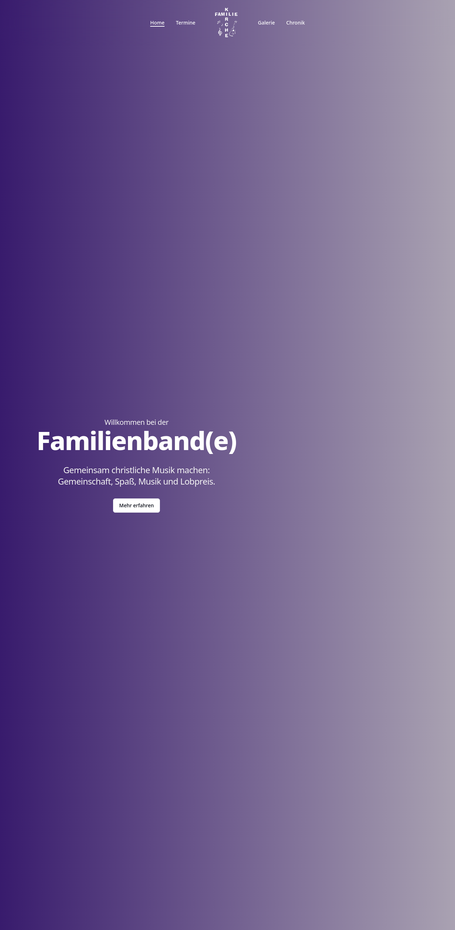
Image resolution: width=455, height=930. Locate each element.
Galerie (266, 22)
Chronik (295, 22)
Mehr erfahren (136, 505)
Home (157, 22)
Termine (186, 22)
